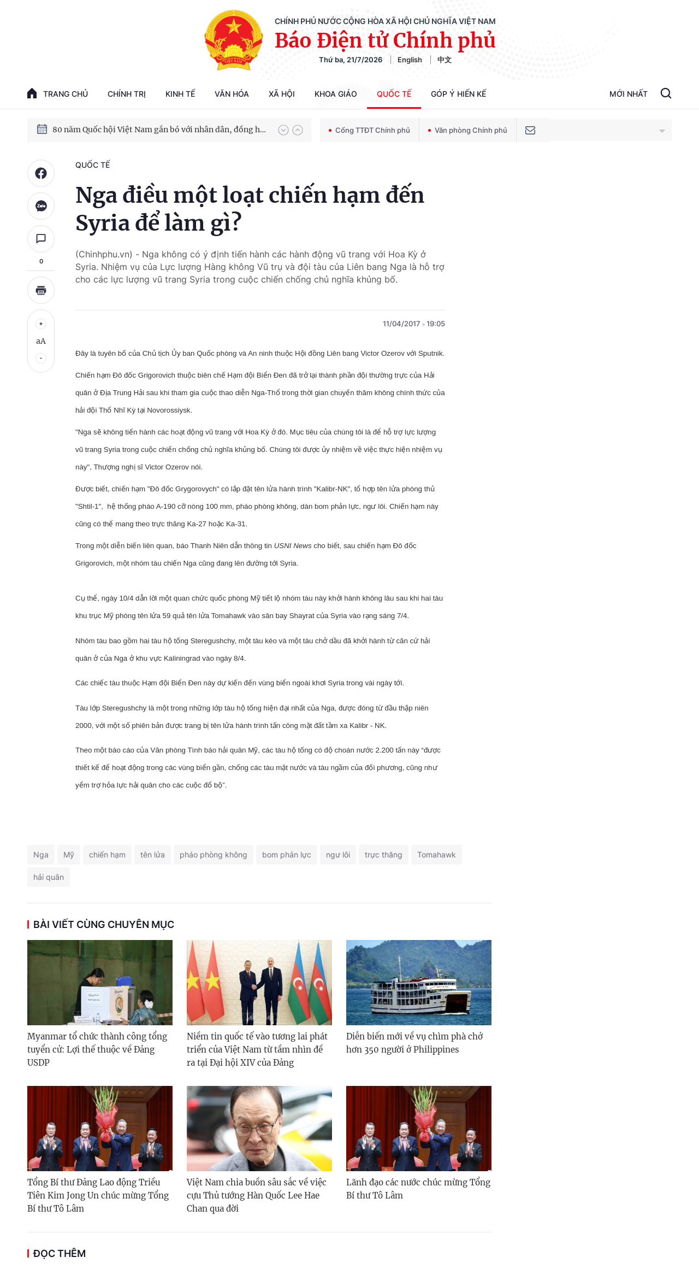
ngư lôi (338, 854)
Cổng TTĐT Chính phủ (369, 130)
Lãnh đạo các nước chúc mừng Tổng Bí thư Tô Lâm (418, 1189)
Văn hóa (232, 93)
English (410, 59)
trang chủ (57, 93)
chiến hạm (107, 854)
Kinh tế (180, 93)
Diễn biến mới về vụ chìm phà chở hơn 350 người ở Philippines (414, 1043)
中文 (444, 59)
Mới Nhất (628, 93)
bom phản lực (286, 854)
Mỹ (68, 854)
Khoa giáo (336, 93)
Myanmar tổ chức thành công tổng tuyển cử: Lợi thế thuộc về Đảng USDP (97, 1049)
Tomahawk (436, 854)
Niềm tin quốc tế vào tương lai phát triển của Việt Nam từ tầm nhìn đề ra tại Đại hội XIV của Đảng (257, 1049)
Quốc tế (394, 93)
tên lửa (152, 854)
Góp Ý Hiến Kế (458, 93)
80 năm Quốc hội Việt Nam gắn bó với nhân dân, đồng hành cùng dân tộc (160, 129)
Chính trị (127, 93)
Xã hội (282, 93)
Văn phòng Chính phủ (467, 130)
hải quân (48, 877)
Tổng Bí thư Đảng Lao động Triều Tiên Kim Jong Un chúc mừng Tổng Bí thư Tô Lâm (98, 1195)
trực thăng (383, 854)
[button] (283, 130)
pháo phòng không (213, 854)
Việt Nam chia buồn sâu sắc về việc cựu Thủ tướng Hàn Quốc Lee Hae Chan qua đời (257, 1195)
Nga (41, 854)
